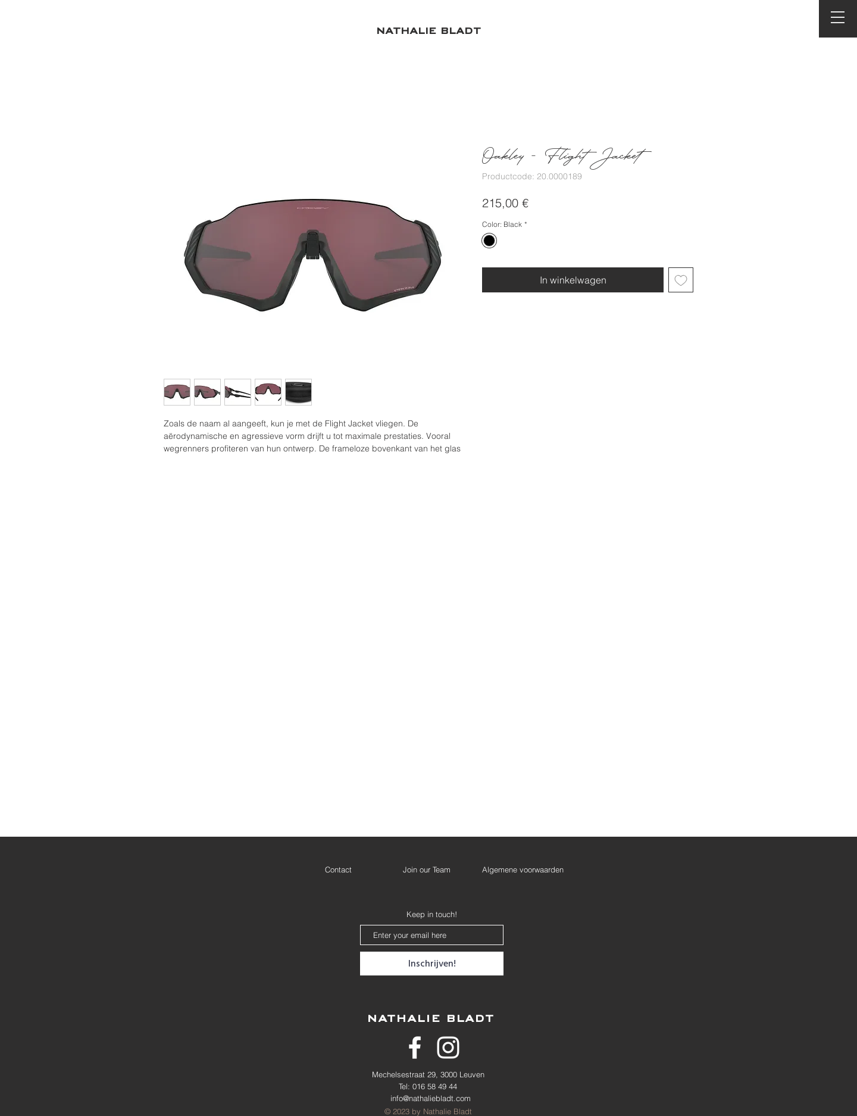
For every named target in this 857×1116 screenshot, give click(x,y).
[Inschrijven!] (431, 963)
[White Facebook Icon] (415, 1047)
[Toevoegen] (680, 279)
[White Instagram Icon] (448, 1047)
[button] (838, 17)
